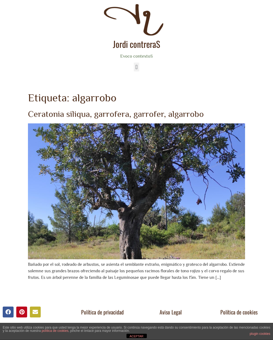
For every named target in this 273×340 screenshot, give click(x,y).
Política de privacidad (102, 312)
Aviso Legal (171, 312)
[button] (136, 67)
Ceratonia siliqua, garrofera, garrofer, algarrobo (116, 114)
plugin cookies (260, 334)
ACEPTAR (136, 336)
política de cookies (55, 331)
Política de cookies (239, 312)
